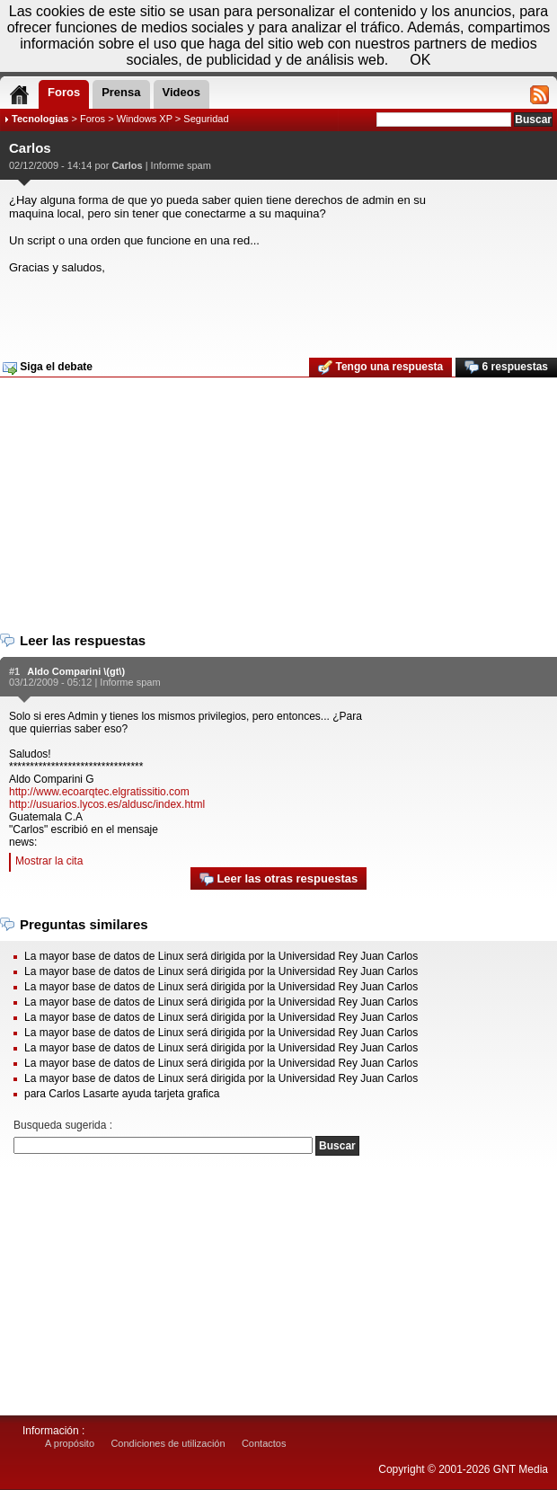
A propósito (69, 1443)
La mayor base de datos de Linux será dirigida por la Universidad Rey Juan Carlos (221, 956)
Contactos (264, 1443)
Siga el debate (48, 367)
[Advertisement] (276, 310)
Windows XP (144, 118)
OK (420, 59)
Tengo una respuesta (380, 367)
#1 (14, 671)
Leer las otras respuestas (278, 879)
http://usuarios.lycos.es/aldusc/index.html (107, 804)
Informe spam (181, 165)
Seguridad (205, 118)
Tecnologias (40, 118)
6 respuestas (506, 367)
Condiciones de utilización (168, 1443)
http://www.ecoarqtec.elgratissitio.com (99, 791)
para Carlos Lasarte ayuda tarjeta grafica (121, 1093)
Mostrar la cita (49, 861)
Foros (92, 118)
